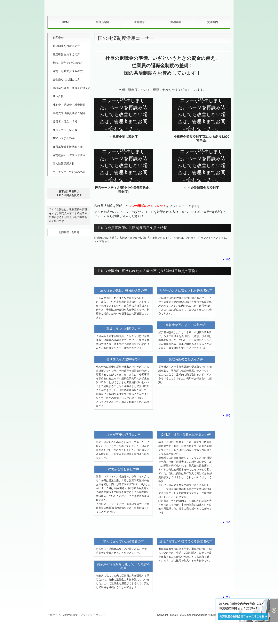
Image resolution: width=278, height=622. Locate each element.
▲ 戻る (226, 259)
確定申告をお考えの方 (66, 54)
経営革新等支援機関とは (68, 146)
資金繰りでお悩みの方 (66, 79)
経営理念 (139, 22)
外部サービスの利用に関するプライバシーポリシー (76, 614)
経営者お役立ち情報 (65, 121)
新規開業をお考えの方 (66, 45)
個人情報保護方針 (64, 163)
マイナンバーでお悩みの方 (69, 172)
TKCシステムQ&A (64, 138)
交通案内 (212, 22)
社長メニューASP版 (65, 130)
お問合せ (58, 37)
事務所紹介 (102, 22)
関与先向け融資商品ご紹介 (69, 113)
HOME (66, 22)
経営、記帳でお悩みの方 (68, 71)
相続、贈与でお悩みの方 (68, 62)
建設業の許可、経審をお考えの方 (71, 87)
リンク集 (58, 96)
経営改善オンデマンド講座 (69, 155)
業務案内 (176, 22)
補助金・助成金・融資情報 (69, 104)
